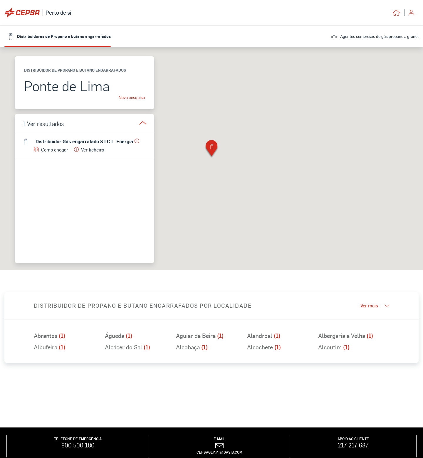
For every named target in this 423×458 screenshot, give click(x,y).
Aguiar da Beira (200, 335)
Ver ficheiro (89, 149)
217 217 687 (353, 445)
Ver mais (374, 305)
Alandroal (263, 335)
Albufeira (49, 347)
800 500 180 (78, 445)
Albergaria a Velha (345, 335)
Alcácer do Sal (127, 347)
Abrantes (49, 335)
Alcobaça (192, 347)
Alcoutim (334, 347)
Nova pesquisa (132, 97)
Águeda (118, 335)
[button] (211, 149)
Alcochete (264, 347)
